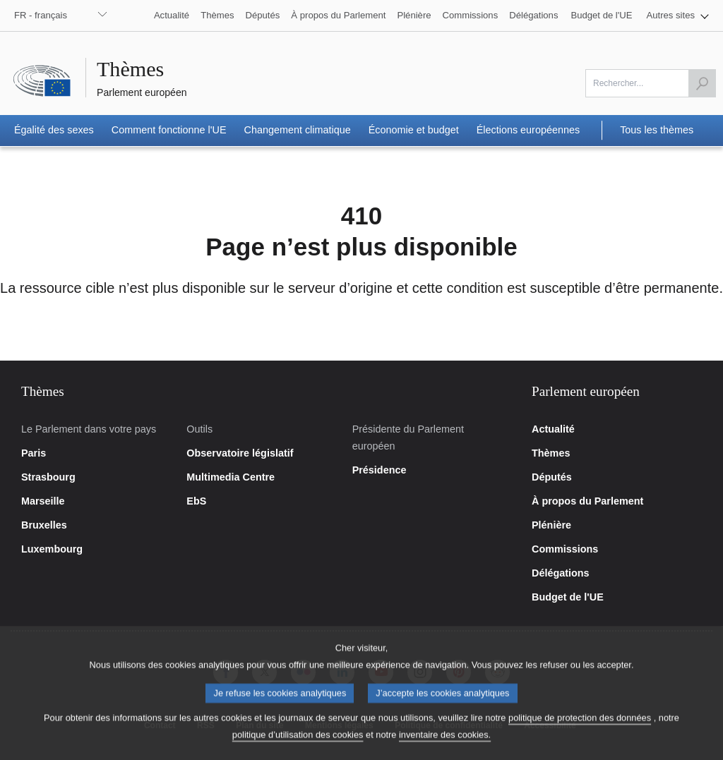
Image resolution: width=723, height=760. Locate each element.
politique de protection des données (579, 729)
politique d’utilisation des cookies (298, 746)
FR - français (40, 15)
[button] (678, 15)
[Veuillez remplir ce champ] (650, 83)
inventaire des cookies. (445, 746)
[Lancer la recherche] (701, 83)
